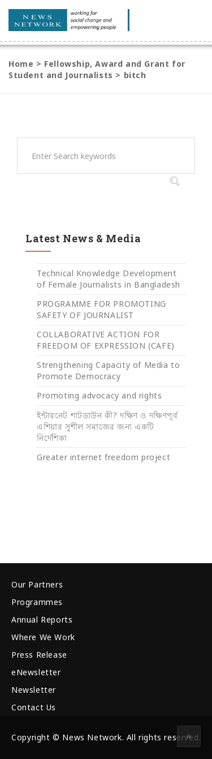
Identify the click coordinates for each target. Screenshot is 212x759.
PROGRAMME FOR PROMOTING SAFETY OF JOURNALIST (101, 309)
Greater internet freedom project (103, 457)
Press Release (39, 654)
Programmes (37, 602)
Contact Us (33, 707)
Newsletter (33, 689)
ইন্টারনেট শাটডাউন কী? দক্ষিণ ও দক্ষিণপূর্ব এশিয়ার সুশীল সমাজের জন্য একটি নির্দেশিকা (107, 426)
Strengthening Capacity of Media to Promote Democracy (108, 370)
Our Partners (37, 584)
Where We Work (43, 637)
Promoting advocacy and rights (99, 395)
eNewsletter (36, 672)
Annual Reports (41, 619)
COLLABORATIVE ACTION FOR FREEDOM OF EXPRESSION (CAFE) (106, 340)
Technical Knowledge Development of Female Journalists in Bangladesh (108, 279)
